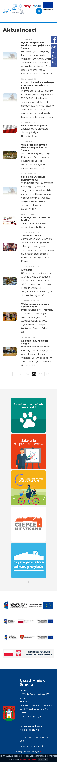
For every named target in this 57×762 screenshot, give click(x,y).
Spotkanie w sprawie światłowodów (33, 178)
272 (27, 374)
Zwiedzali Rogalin (31, 235)
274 (40, 374)
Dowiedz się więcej (28, 759)
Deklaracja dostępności (31, 746)
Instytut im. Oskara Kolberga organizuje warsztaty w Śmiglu (37, 85)
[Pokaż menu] (50, 11)
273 (34, 374)
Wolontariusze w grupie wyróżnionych (35, 305)
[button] (28, 582)
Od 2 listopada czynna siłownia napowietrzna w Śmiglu (35, 147)
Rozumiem (43, 759)
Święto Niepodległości (34, 125)
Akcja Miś (26, 269)
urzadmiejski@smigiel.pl (31, 716)
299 (47, 374)
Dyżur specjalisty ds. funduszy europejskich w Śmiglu (35, 45)
